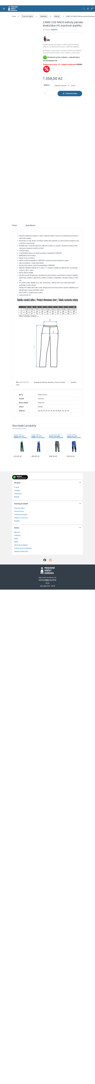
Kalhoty (57, 16)
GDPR (16, 1048)
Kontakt (16, 1003)
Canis (17, 891)
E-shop (16, 994)
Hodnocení (18, 1000)
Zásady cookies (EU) (21, 1058)
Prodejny (17, 997)
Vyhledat (84, 9)
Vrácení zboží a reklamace (23, 1055)
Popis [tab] (14, 732)
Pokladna (17, 1042)
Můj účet (17, 1039)
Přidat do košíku (71, 93)
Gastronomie (52, 941)
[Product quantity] (50, 93)
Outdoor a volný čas (21, 1024)
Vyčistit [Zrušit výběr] (73, 85)
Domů (14, 16)
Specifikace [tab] (30, 732)
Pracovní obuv (19, 1018)
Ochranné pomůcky (20, 1021)
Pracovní (41, 905)
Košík (16, 1045)
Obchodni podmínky (21, 1051)
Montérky (43, 16)
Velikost (47, 85)
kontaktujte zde (51, 60)
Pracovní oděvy (27, 16)
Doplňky (17, 1027)
